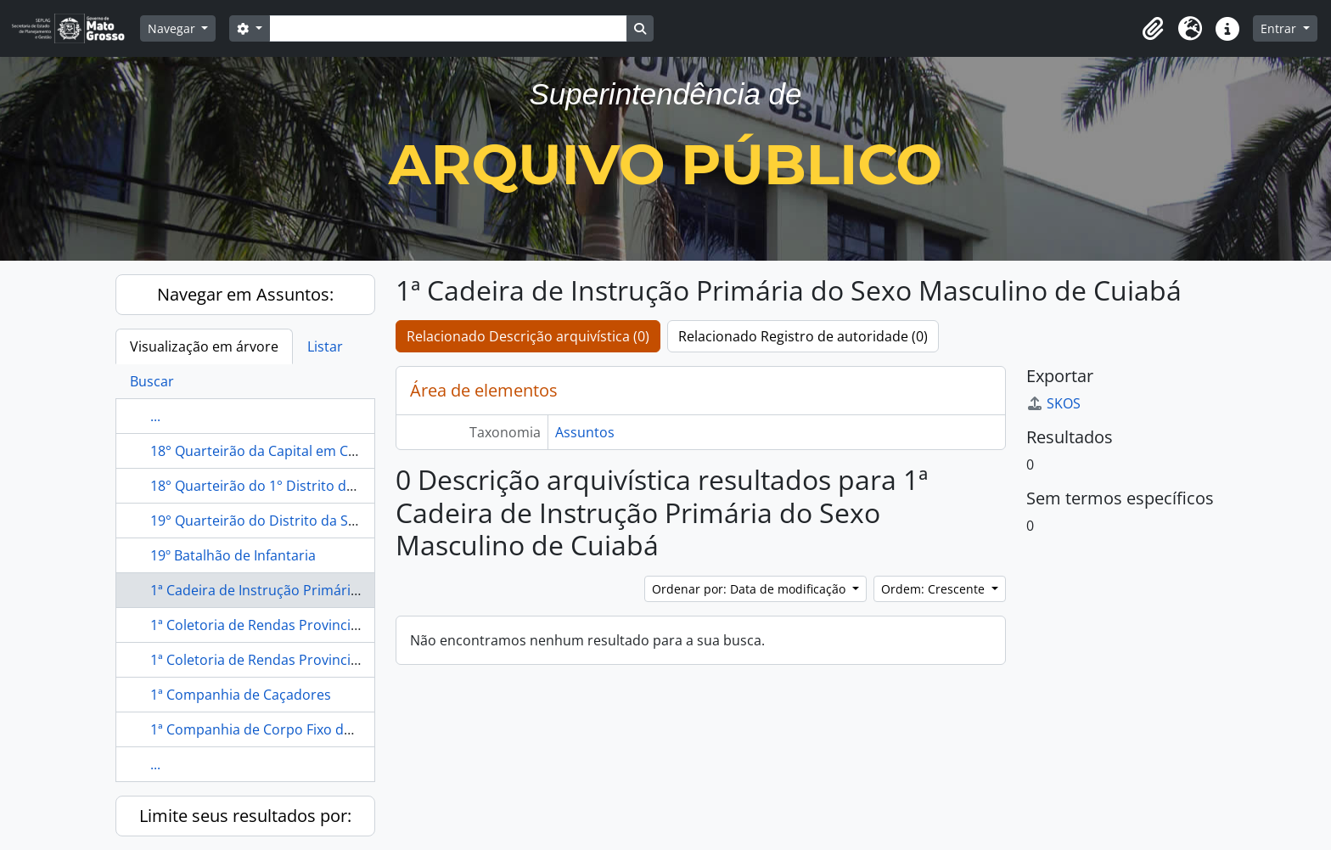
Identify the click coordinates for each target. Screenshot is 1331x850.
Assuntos (585, 432)
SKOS (1053, 403)
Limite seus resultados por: (245, 815)
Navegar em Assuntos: (245, 294)
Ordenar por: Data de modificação (750, 589)
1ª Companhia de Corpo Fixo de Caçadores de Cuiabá (320, 729)
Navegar (173, 28)
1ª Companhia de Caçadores (240, 694)
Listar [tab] (325, 346)
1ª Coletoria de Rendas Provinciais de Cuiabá (292, 659)
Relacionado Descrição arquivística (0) (528, 336)
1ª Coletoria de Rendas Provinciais (259, 625)
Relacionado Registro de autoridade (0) (803, 336)
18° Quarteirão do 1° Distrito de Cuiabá (276, 485)
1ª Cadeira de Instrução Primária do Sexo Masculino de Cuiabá (349, 590)
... (155, 416)
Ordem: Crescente (934, 589)
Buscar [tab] (152, 381)
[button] (1152, 29)
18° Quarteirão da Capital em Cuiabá (267, 451)
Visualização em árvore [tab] (204, 346)
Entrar (1280, 28)
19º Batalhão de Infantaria (233, 555)
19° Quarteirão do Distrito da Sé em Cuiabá (288, 520)
